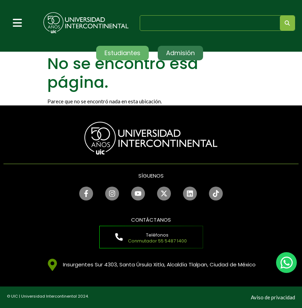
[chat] (286, 262)
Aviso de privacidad (273, 297)
